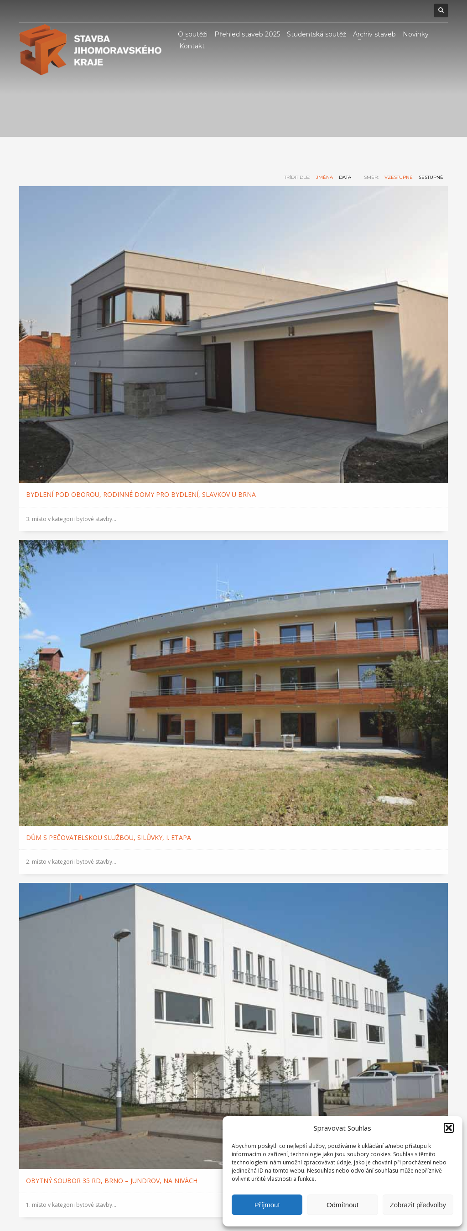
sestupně (431, 177)
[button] (448, 1127)
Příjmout (267, 1205)
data (345, 177)
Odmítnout (342, 1205)
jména (324, 177)
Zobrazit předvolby (418, 1205)
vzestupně (398, 177)
